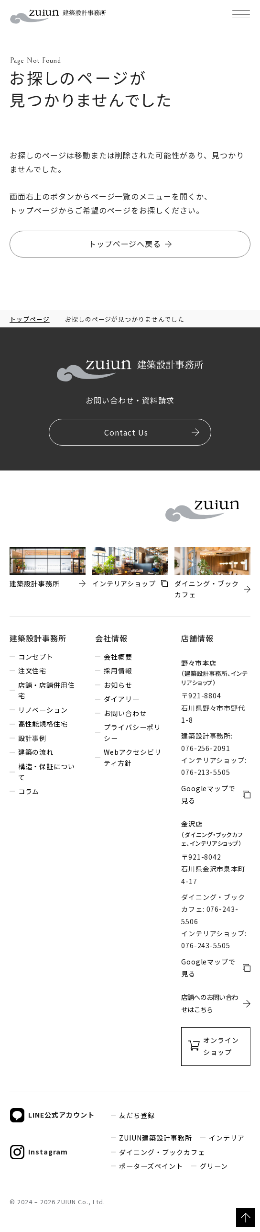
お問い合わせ (125, 713)
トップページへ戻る (125, 243)
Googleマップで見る (208, 794)
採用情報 (118, 670)
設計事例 (32, 738)
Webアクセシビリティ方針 (133, 757)
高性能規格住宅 (43, 723)
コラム (29, 791)
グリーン (214, 1166)
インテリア (227, 1137)
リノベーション (43, 710)
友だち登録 (137, 1115)
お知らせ (118, 685)
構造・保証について (47, 772)
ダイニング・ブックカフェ (162, 1152)
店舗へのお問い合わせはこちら (209, 1003)
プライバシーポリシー (132, 732)
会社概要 (118, 656)
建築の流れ (36, 752)
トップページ (30, 319)
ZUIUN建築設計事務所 (155, 1137)
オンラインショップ (221, 1046)
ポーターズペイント (151, 1166)
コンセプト (36, 656)
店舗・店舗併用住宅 (47, 690)
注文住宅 (32, 670)
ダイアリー (122, 699)
